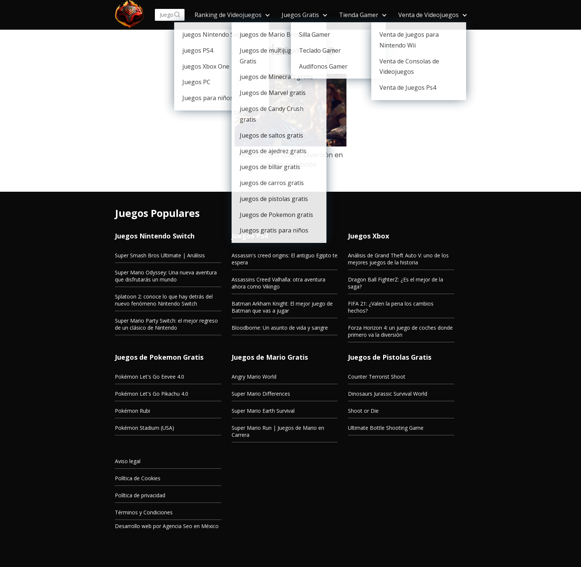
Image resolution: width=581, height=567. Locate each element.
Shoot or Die (363, 410)
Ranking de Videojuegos (228, 15)
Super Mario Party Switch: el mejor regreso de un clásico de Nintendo (166, 324)
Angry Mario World (254, 376)
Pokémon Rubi (132, 410)
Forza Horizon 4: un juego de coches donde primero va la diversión (400, 331)
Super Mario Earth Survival (263, 410)
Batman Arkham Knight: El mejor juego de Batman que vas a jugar (282, 307)
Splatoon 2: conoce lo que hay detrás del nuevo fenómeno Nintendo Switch (164, 300)
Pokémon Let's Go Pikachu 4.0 (151, 393)
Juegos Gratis (300, 15)
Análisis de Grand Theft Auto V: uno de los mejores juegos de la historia (398, 259)
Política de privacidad (140, 495)
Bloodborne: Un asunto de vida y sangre (280, 327)
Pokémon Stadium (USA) (144, 427)
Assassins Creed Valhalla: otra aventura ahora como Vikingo (278, 283)
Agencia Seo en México (191, 526)
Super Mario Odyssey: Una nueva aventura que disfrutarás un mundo (166, 276)
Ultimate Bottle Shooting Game (386, 427)
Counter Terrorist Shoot (376, 376)
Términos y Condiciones (144, 512)
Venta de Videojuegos (428, 15)
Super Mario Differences (261, 393)
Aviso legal (127, 461)
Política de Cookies (137, 478)
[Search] (177, 15)
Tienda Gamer (358, 15)
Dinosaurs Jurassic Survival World (387, 393)
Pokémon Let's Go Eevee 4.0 (149, 376)
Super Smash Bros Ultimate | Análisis (160, 255)
